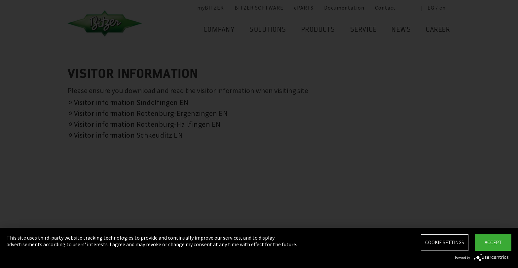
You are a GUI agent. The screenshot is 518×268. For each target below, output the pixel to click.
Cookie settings (444, 242)
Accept (493, 242)
